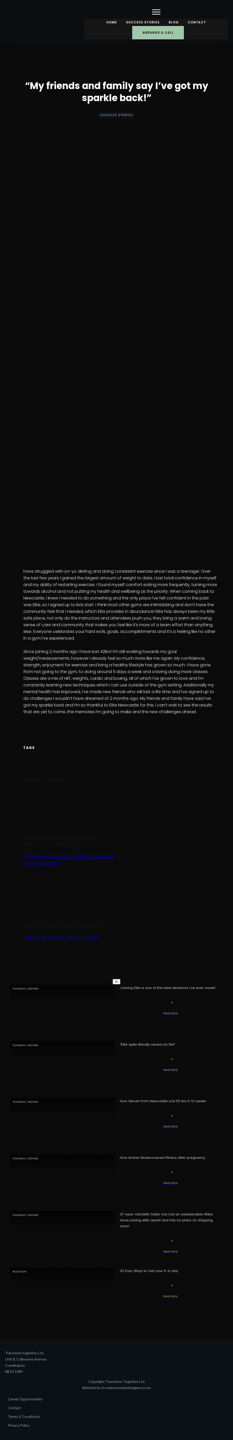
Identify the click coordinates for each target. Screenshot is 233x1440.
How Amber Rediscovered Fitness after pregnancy (162, 1157)
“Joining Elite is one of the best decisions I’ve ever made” (60, 840)
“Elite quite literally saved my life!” (65, 925)
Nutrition (20, 1271)
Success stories (116, 115)
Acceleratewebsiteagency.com (126, 1387)
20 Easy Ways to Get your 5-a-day (149, 1270)
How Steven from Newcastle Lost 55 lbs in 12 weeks (163, 1101)
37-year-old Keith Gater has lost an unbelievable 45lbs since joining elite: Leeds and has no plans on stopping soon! (166, 1220)
